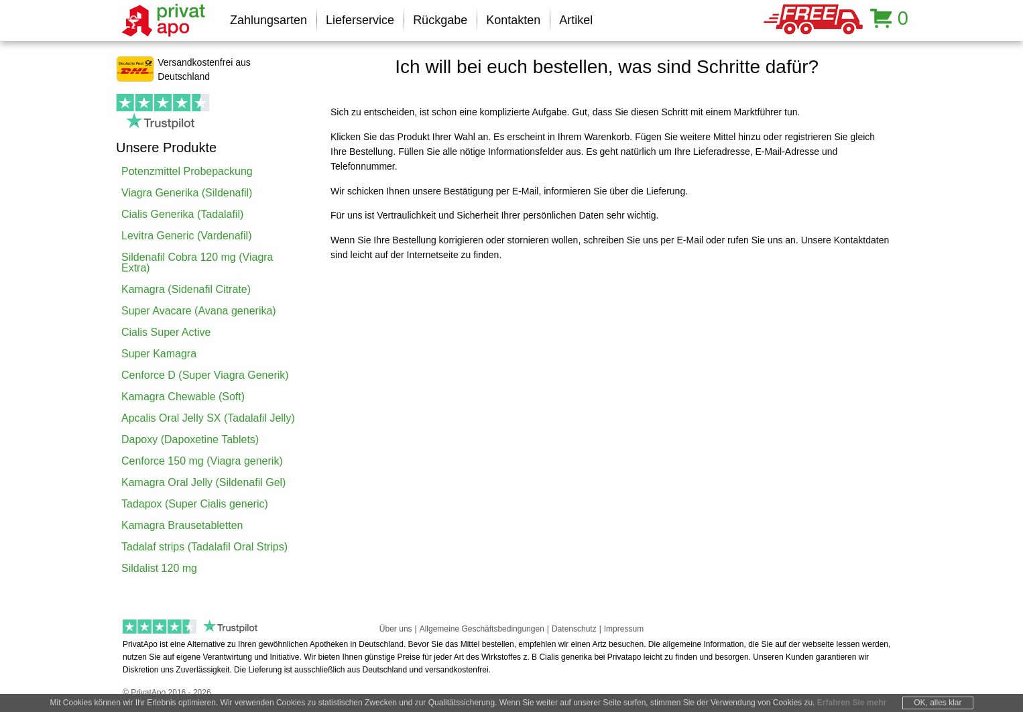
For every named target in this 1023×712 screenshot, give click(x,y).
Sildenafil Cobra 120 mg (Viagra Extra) (197, 262)
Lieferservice (360, 20)
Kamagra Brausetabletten (182, 525)
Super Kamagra (158, 353)
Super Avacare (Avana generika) (198, 310)
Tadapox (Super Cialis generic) (194, 504)
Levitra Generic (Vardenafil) (186, 235)
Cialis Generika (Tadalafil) (182, 214)
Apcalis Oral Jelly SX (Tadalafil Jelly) (208, 418)
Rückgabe (440, 20)
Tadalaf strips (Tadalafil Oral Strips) (204, 546)
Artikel (576, 20)
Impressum (624, 629)
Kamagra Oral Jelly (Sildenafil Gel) (203, 482)
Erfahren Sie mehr (851, 702)
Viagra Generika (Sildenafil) (186, 192)
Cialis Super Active (165, 332)
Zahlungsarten (268, 20)
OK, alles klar (937, 702)
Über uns (395, 629)
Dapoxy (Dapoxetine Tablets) (190, 439)
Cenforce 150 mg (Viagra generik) (202, 461)
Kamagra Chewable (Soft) (183, 396)
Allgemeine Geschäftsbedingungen (482, 629)
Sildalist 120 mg (159, 568)
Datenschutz (574, 629)
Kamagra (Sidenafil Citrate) (186, 289)
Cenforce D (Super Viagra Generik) (205, 375)
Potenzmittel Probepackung (187, 171)
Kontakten (513, 20)
